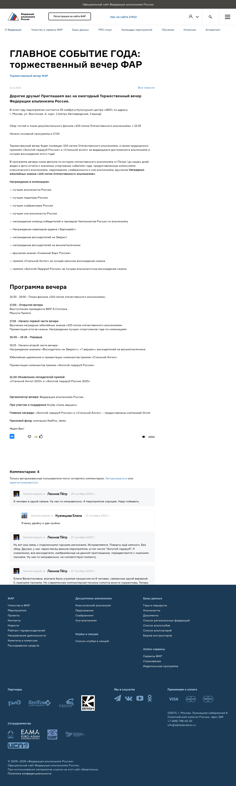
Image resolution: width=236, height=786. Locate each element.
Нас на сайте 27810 (123, 17)
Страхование (152, 661)
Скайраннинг (84, 615)
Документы (150, 615)
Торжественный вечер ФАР (29, 75)
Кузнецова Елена (68, 516)
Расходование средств (23, 645)
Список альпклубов (156, 625)
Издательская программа (160, 666)
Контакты (14, 620)
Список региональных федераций (166, 620)
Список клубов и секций (92, 641)
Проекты (14, 615)
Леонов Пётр (57, 494)
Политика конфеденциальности (29, 773)
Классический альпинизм (93, 605)
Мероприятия (17, 610)
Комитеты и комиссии (23, 640)
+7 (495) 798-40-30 (180, 721)
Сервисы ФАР (152, 656)
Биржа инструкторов (157, 635)
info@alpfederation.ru (182, 725)
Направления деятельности (27, 635)
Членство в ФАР (19, 605)
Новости (13, 625)
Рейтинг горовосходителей (26, 630)
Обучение (14, 650)
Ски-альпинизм (86, 620)
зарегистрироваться (24, 482)
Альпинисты (151, 610)
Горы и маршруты (155, 605)
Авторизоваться (116, 478)
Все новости (146, 87)
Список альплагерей (157, 630)
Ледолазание (84, 610)
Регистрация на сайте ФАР (70, 16)
